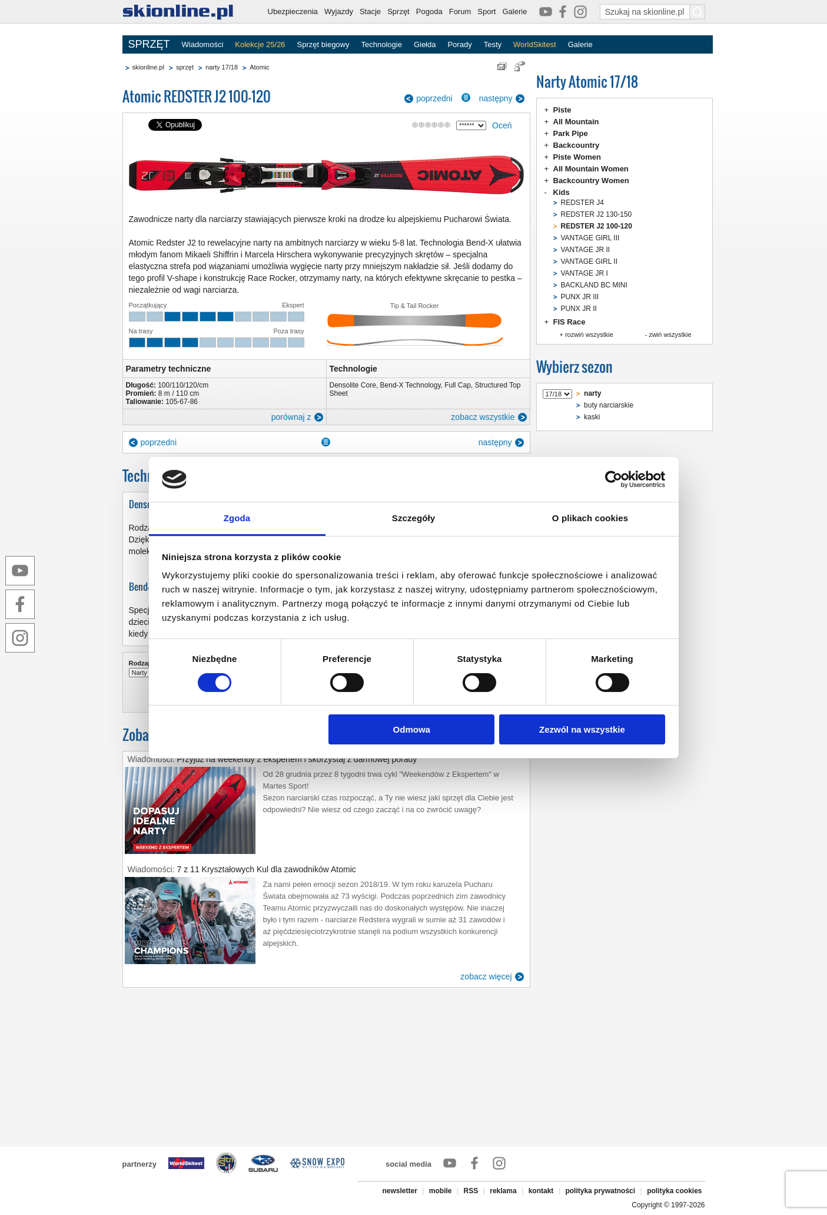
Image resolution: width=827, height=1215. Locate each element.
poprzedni (434, 98)
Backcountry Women (591, 180)
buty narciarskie (608, 405)
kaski (592, 417)
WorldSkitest (534, 44)
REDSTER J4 (582, 202)
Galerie (514, 11)
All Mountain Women (591, 168)
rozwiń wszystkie (589, 334)
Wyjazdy (338, 11)
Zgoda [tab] (237, 518)
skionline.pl (148, 67)
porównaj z (291, 417)
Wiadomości (203, 44)
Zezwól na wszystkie (582, 729)
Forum (460, 11)
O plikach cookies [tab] (590, 518)
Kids (561, 192)
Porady (459, 44)
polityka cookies (674, 1191)
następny (496, 98)
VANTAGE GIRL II (589, 261)
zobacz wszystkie (482, 417)
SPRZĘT (149, 44)
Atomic (260, 67)
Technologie (381, 44)
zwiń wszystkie (670, 334)
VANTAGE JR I (584, 273)
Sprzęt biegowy (323, 44)
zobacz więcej (486, 976)
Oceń (502, 125)
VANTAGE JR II (585, 250)
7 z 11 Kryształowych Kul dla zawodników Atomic (266, 869)
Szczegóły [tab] (413, 518)
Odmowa (411, 729)
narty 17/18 (221, 67)
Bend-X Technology (410, 385)
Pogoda (429, 11)
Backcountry (576, 145)
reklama (503, 1191)
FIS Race (569, 321)
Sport (486, 11)
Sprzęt (398, 11)
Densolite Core (353, 385)
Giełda (425, 44)
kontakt (541, 1191)
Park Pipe (570, 133)
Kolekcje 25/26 (260, 44)
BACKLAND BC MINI (594, 285)
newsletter (399, 1191)
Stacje (370, 11)
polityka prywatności (600, 1191)
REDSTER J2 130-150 (596, 214)
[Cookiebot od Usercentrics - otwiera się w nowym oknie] (613, 479)
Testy (492, 44)
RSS (471, 1191)
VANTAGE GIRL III (590, 238)
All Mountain (576, 121)
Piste (562, 109)
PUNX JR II (579, 308)
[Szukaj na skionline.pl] (697, 11)
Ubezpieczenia (293, 11)
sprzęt (185, 67)
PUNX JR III (580, 297)
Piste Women (577, 157)
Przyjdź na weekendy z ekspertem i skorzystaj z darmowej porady (297, 759)
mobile (440, 1191)
